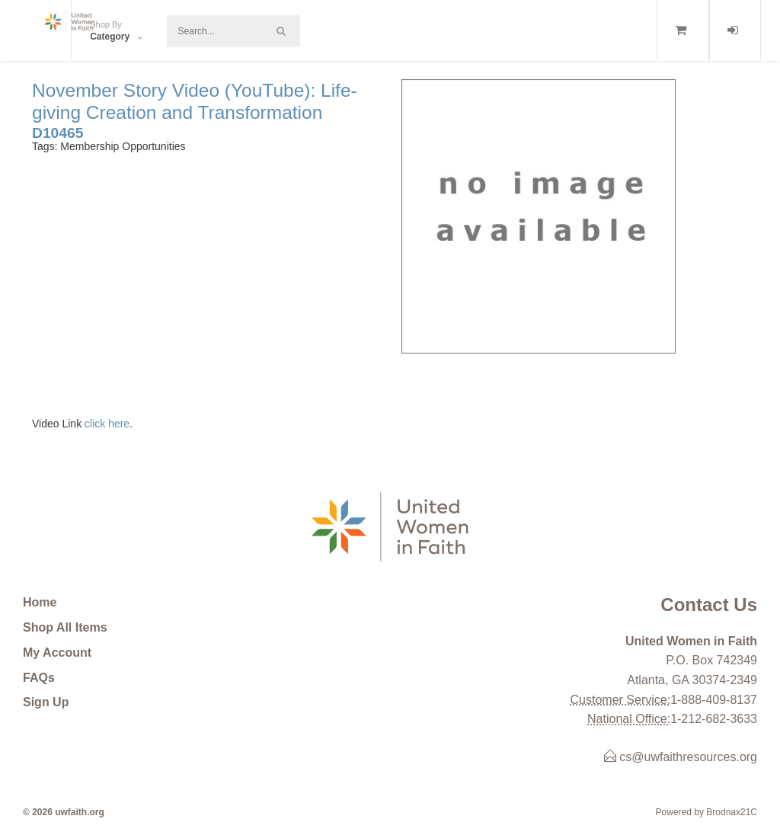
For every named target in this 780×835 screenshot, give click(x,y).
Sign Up (46, 702)
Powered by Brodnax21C (706, 812)
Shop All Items (65, 627)
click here (107, 424)
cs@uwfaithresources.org (680, 756)
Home (39, 602)
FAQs (39, 677)
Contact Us (708, 604)
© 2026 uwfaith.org (63, 812)
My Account (57, 652)
